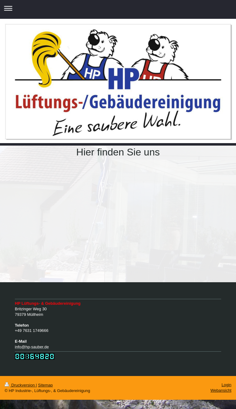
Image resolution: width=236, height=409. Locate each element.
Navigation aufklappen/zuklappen (118, 8)
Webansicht (220, 390)
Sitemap (45, 385)
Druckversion (20, 385)
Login (226, 384)
